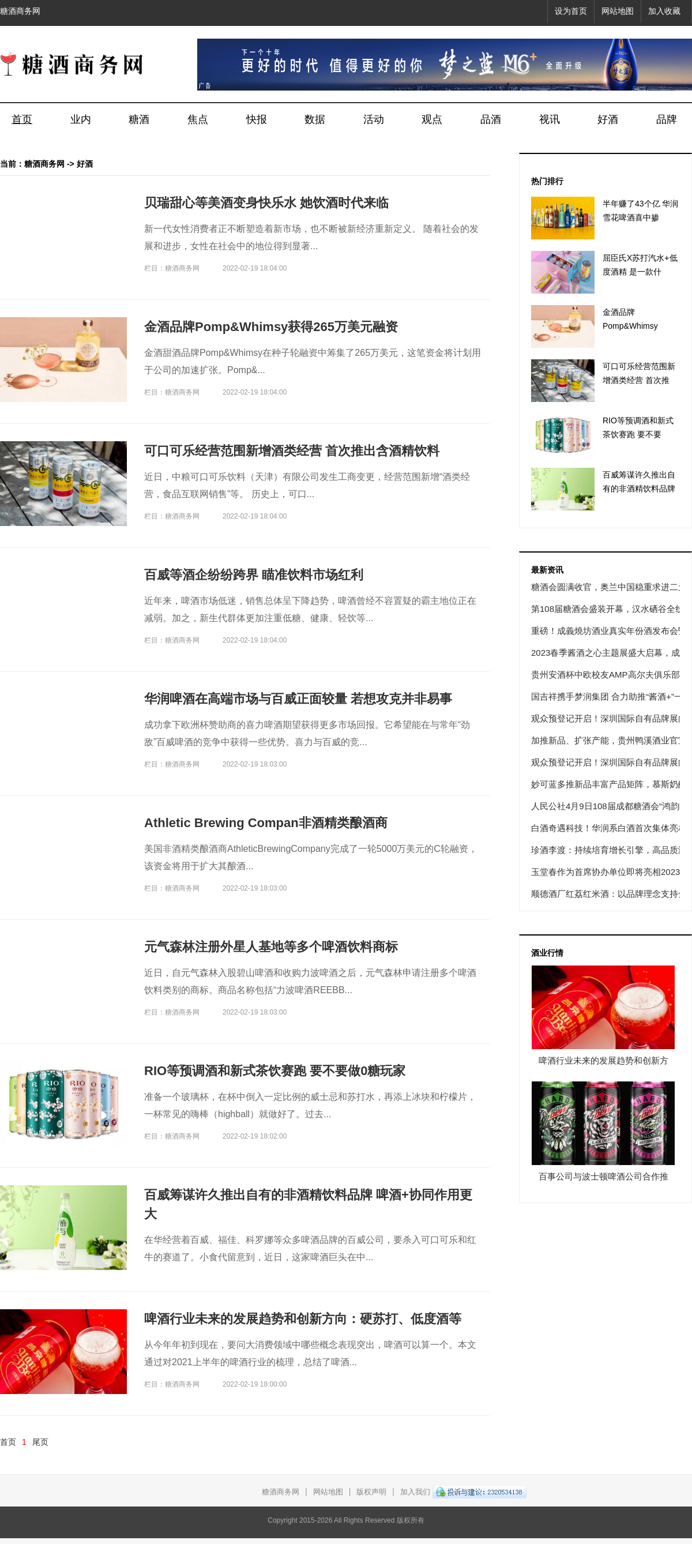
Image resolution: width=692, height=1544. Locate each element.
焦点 (197, 119)
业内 (80, 119)
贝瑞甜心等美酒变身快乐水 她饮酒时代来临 (266, 203)
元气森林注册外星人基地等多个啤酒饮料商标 (271, 947)
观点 (432, 119)
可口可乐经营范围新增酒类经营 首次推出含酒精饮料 (291, 451)
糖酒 (139, 119)
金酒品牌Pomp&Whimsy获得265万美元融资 (271, 327)
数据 (314, 119)
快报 (256, 119)
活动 (373, 119)
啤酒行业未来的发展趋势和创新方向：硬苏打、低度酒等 (302, 1319)
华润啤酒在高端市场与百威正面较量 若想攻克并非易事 (298, 699)
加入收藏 (664, 11)
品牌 (666, 119)
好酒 (607, 119)
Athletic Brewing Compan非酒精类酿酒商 (266, 823)
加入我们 (415, 1491)
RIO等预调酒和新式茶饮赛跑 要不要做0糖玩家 (274, 1071)
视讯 (549, 119)
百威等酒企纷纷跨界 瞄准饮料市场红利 (253, 575)
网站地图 (617, 11)
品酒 (490, 119)
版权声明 (371, 1491)
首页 (22, 119)
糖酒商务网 (20, 11)
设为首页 (571, 11)
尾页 (40, 1442)
